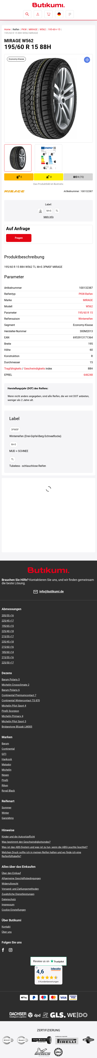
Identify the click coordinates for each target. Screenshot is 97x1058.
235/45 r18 (8, 641)
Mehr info (49, 217)
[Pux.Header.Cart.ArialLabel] (48, 14)
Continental (8, 748)
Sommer (6, 807)
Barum (5, 743)
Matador (6, 764)
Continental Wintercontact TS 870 (21, 700)
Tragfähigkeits (12, 368)
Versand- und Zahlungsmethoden (20, 888)
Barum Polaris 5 (11, 679)
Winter (5, 812)
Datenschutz (9, 899)
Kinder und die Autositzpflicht (18, 836)
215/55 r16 (8, 657)
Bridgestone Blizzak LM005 (17, 726)
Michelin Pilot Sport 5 (14, 721)
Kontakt (6, 926)
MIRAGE (33, 29)
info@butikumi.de (51, 591)
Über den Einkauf (11, 873)
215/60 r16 (8, 646)
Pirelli (5, 780)
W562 (43, 29)
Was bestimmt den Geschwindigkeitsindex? (26, 841)
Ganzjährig (8, 818)
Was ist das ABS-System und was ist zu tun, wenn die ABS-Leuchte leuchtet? (45, 847)
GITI (4, 754)
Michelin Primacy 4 (12, 716)
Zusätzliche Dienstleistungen (18, 894)
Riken (5, 785)
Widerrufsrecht (10, 883)
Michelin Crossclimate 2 (15, 684)
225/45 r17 (8, 620)
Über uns (7, 931)
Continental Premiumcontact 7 (19, 695)
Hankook (7, 759)
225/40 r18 (8, 631)
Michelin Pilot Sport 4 (14, 705)
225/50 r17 (8, 662)
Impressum (8, 904)
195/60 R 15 (85, 312)
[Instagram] (11, 950)
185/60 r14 (8, 652)
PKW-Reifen (86, 294)
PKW (24, 29)
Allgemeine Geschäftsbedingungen (21, 878)
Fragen (19, 237)
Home (7, 29)
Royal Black (8, 790)
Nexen (5, 775)
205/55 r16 (8, 615)
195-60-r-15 (54, 29)
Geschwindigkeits (34, 368)
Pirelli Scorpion (10, 710)
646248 (88, 374)
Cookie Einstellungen (14, 909)
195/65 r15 (8, 626)
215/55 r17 (8, 636)
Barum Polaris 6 (11, 690)
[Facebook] (3, 950)
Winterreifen (85, 318)
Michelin (6, 769)
